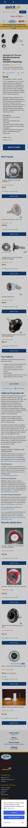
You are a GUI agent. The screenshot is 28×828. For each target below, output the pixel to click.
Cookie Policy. (11, 808)
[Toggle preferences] (7, 822)
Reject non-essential (14, 817)
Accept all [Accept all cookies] (14, 812)
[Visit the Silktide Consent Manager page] (22, 822)
